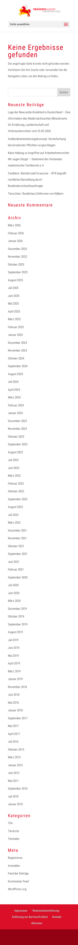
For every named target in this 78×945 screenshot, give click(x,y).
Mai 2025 (13, 303)
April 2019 (14, 663)
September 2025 (17, 272)
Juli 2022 (13, 515)
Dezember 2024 (17, 343)
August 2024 (15, 374)
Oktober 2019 (16, 616)
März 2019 (14, 671)
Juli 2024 (13, 382)
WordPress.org (17, 889)
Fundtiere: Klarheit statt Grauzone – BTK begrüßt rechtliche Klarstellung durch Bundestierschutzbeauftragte (37, 179)
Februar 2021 (16, 569)
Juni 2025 (13, 296)
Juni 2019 (13, 648)
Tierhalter (14, 839)
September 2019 (17, 624)
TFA (10, 823)
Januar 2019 (15, 679)
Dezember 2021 (17, 530)
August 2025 (15, 280)
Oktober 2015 (16, 749)
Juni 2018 (13, 695)
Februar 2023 (16, 483)
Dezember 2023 (17, 421)
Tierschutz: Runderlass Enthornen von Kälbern (35, 193)
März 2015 (14, 757)
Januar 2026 (15, 241)
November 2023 (17, 429)
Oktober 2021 (16, 546)
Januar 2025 (15, 335)
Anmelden (14, 866)
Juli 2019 (13, 640)
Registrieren (15, 858)
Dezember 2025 (17, 249)
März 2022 (14, 522)
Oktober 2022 (16, 491)
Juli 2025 (13, 288)
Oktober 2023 (16, 436)
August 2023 (15, 452)
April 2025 (14, 311)
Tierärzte (13, 831)
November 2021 (17, 538)
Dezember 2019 (17, 609)
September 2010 (17, 788)
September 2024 (17, 366)
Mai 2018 (13, 702)
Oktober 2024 (16, 358)
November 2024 (17, 350)
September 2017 (17, 718)
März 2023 (14, 476)
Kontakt (56, 917)
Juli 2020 (13, 585)
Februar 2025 (16, 327)
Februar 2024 (16, 405)
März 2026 (14, 225)
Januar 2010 (15, 804)
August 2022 (15, 507)
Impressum (20, 910)
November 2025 (17, 256)
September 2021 (17, 554)
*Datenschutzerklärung (45, 910)
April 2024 (14, 390)
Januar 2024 (15, 413)
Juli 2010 (13, 796)
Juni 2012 (13, 773)
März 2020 (14, 601)
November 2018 (17, 687)
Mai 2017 (13, 726)
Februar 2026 (16, 233)
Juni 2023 (13, 468)
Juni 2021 (13, 562)
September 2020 (17, 577)
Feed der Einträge (18, 873)
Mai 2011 (13, 781)
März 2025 (14, 319)
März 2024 (14, 397)
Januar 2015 (15, 765)
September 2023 (17, 444)
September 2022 (17, 499)
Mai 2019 (13, 656)
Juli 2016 (13, 741)
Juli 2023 (13, 460)
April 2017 (14, 734)
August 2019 (15, 632)
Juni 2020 (13, 593)
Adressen (36, 923)
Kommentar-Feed (18, 881)
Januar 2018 (15, 710)
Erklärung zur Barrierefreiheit (30, 917)
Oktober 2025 (16, 264)
